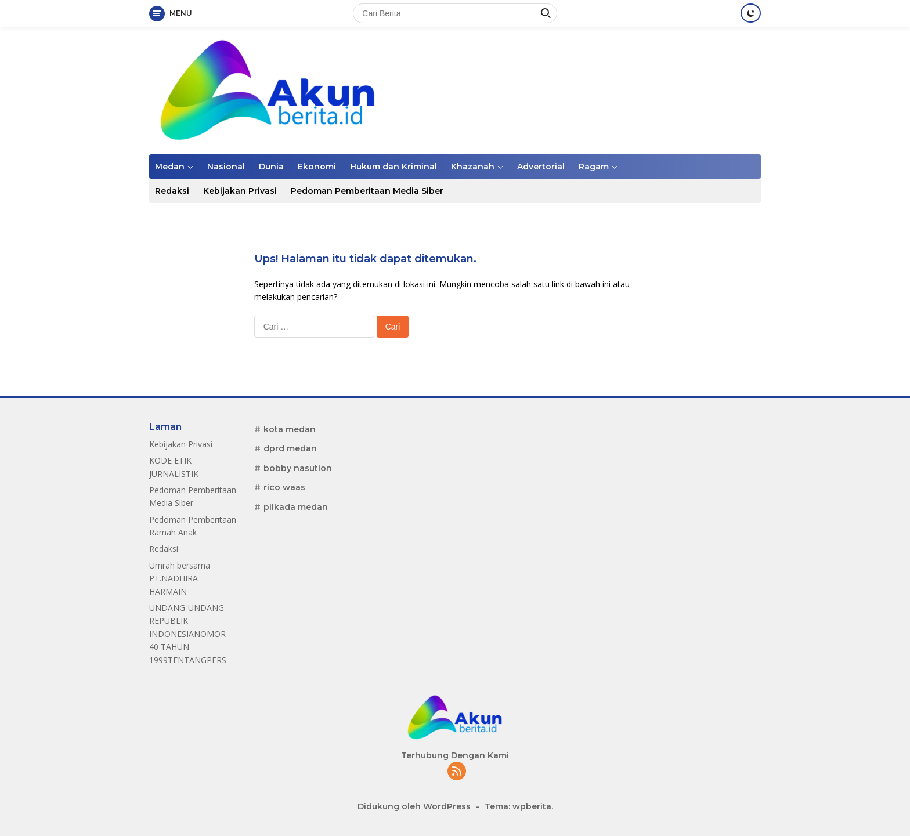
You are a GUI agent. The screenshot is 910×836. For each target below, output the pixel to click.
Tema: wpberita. (519, 806)
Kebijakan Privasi (240, 191)
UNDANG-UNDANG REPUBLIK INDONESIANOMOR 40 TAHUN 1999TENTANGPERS (187, 633)
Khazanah (472, 166)
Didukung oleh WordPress (414, 806)
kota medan (289, 429)
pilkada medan (295, 507)
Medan (170, 166)
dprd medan (290, 448)
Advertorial (541, 166)
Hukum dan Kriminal (393, 166)
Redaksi (172, 191)
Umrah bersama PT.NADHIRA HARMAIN (179, 578)
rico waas (284, 487)
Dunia (271, 166)
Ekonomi (317, 166)
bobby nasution (297, 468)
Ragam (594, 166)
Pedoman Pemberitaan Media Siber (367, 191)
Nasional (226, 166)
